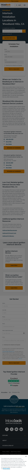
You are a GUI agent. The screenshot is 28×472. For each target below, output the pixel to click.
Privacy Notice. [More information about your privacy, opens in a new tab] (6, 468)
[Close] (26, 456)
